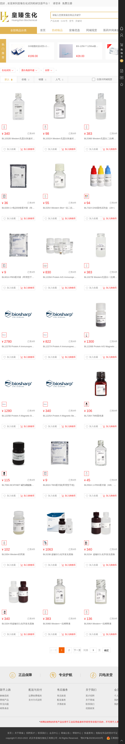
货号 (71, 21)
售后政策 (61, 695)
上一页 (53, 650)
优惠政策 (90, 708)
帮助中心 (77, 733)
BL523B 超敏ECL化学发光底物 (58, 554)
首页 (43, 30)
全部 (48, 70)
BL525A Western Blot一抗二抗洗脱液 (59, 208)
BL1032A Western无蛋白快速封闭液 (59, 138)
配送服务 (61, 700)
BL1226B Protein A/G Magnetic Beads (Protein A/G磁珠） (100, 346)
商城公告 (65, 733)
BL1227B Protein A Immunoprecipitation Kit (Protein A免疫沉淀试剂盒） (18, 346)
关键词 (78, 21)
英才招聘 (90, 695)
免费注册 (67, 3)
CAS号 (64, 21)
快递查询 (88, 733)
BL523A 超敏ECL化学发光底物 (99, 554)
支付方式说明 (35, 700)
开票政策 (61, 704)
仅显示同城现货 (104, 79)
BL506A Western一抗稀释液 (97, 623)
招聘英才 (30, 733)
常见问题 (4, 704)
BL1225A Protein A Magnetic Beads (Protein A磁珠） (59, 415)
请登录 (56, 3)
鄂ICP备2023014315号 (92, 738)
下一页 (77, 650)
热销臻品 (57, 30)
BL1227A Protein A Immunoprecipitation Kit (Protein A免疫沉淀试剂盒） (59, 346)
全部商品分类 (18, 30)
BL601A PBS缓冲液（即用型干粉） (18, 277)
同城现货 (91, 30)
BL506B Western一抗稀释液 (56, 623)
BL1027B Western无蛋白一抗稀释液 (100, 277)
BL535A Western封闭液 (13, 554)
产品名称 (54, 21)
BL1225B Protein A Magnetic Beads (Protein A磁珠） (18, 415)
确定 (106, 650)
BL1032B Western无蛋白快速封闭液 (18, 138)
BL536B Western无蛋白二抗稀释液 (100, 138)
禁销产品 (4, 700)
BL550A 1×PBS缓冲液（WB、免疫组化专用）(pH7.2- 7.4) (100, 485)
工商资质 (113, 738)
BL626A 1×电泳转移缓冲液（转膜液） (18, 208)
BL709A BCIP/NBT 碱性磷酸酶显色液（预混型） (18, 485)
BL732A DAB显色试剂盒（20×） (100, 208)
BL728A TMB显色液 (93, 415)
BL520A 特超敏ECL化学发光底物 (18, 623)
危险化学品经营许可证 (107, 733)
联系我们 (90, 704)
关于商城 (90, 700)
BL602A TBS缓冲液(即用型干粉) (58, 485)
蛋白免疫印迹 (29, 70)
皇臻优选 (74, 30)
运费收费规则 (35, 695)
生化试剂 (7, 70)
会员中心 (53, 733)
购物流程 (4, 695)
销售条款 (4, 708)
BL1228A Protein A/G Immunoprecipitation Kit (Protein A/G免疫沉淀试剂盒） (59, 277)
